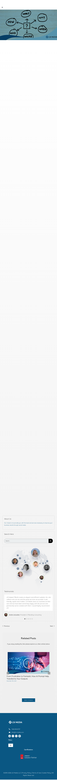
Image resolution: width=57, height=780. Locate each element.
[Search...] (26, 541)
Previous (7, 626)
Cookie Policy (46, 773)
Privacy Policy (26, 773)
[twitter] (16, 736)
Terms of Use (36, 773)
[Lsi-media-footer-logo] (15, 721)
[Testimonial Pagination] (24, 618)
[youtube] (19, 736)
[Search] (51, 541)
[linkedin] (9, 736)
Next (51, 626)
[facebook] (13, 736)
